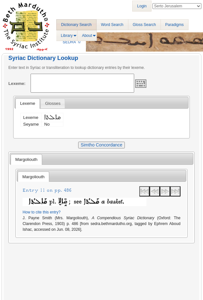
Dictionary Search (76, 24)
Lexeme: (17, 83)
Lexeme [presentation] (27, 103)
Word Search (112, 24)
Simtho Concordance (101, 144)
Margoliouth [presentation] (26, 159)
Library (67, 35)
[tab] (27, 103)
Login (141, 6)
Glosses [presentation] (52, 103)
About (87, 35)
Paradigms (174, 24)
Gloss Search (144, 24)
